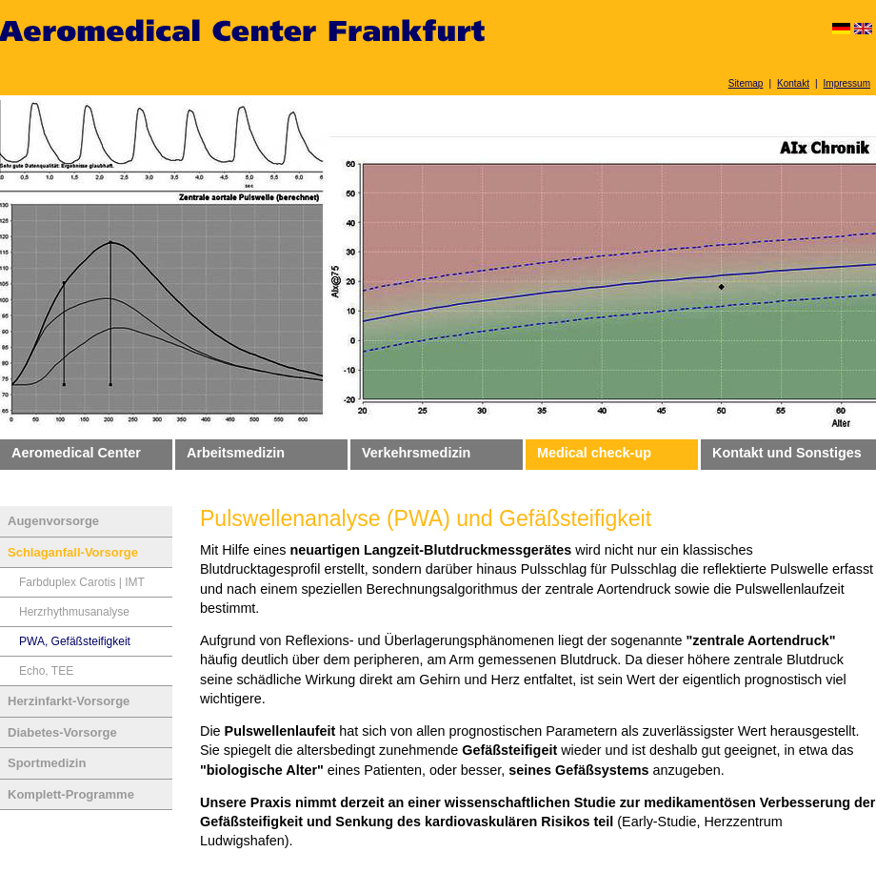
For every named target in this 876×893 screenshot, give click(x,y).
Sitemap (746, 83)
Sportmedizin (47, 763)
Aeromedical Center (76, 452)
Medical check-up (594, 452)
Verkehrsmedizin (416, 452)
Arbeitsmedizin (236, 452)
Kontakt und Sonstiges (787, 452)
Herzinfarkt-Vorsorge (68, 701)
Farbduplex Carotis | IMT (82, 582)
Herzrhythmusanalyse (74, 612)
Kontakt (793, 83)
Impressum (847, 83)
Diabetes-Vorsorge (62, 732)
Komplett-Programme (71, 794)
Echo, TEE (46, 671)
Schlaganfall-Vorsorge (73, 552)
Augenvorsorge (53, 521)
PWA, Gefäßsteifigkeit (74, 641)
